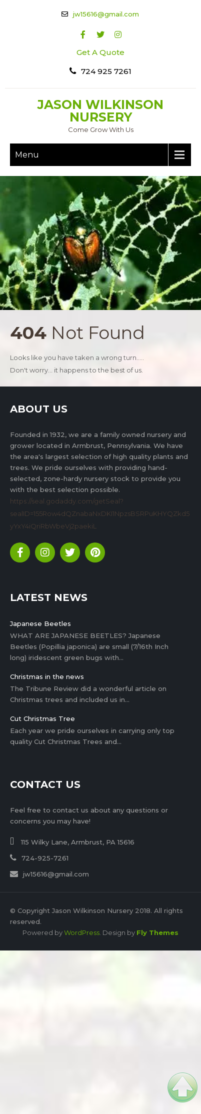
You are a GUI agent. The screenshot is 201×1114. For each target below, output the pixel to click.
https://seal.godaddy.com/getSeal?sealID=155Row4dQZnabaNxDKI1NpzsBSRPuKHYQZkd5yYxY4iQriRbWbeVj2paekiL (100, 513)
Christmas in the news (47, 676)
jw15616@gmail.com (106, 14)
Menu (27, 155)
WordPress (82, 932)
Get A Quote (100, 52)
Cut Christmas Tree (42, 718)
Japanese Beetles (40, 624)
